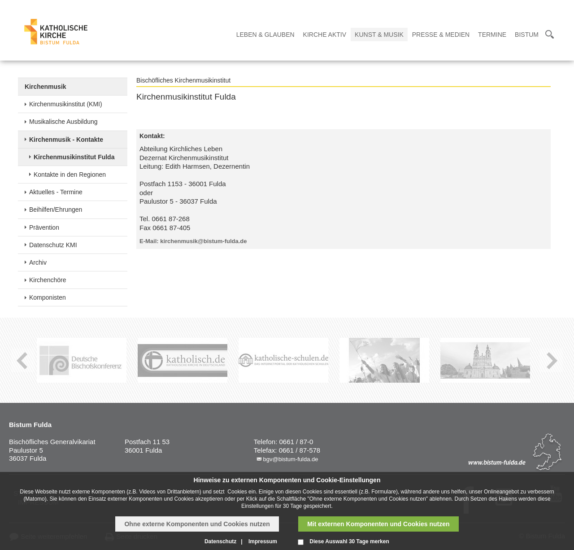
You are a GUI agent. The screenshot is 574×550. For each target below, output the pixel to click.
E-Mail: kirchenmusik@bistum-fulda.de (193, 241)
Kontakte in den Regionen (70, 174)
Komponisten (47, 297)
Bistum (527, 34)
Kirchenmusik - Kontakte (66, 139)
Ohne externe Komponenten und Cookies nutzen (197, 524)
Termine (492, 34)
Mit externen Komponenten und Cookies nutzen (378, 524)
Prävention (44, 227)
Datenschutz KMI (53, 245)
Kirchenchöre (47, 280)
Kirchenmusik (45, 86)
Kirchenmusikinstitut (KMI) (65, 104)
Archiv (38, 262)
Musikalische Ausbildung (63, 121)
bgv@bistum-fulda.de (290, 459)
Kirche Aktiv (324, 34)
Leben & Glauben (265, 34)
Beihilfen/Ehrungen (55, 209)
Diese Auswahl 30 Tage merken (349, 541)
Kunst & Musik (379, 34)
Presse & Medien (441, 34)
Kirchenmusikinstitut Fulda (74, 157)
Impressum (262, 541)
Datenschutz (220, 541)
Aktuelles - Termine (56, 192)
